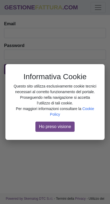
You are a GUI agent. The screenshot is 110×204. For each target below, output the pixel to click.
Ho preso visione (55, 126)
